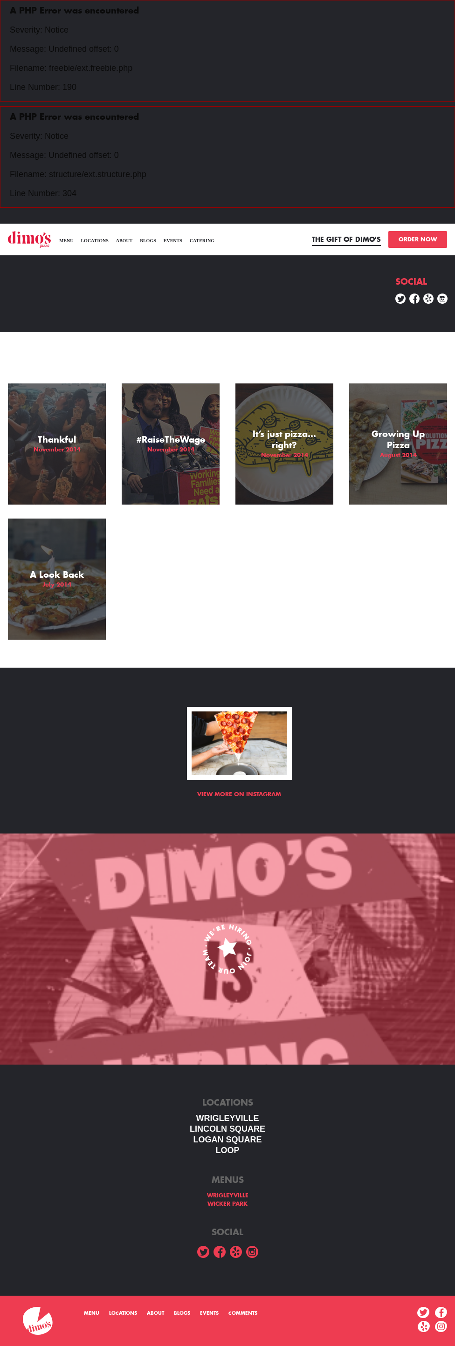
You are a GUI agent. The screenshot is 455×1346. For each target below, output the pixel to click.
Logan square (227, 1139)
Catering (202, 240)
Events (173, 240)
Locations (94, 240)
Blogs (148, 240)
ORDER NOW (418, 239)
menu (66, 240)
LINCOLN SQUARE (227, 1129)
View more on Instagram (239, 794)
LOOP (227, 1150)
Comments (242, 1313)
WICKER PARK (227, 1204)
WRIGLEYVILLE (227, 1118)
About (124, 240)
